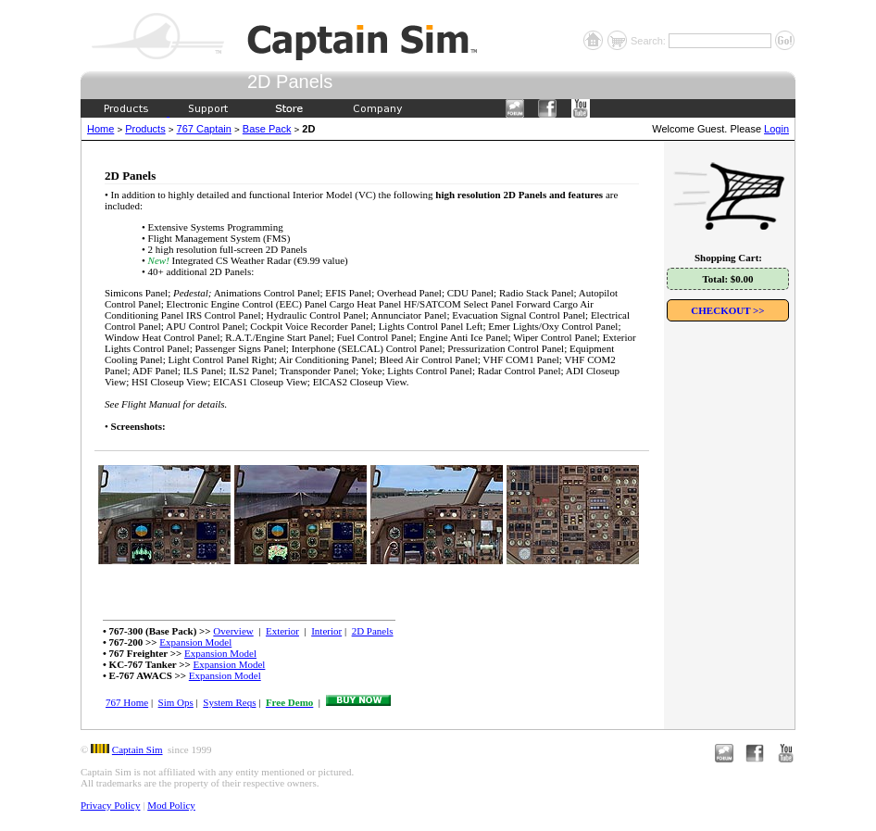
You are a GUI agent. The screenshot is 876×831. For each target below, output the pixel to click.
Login (776, 128)
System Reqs (229, 702)
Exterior (282, 630)
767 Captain (204, 128)
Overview (233, 630)
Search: (650, 40)
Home (100, 128)
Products (145, 128)
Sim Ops (176, 702)
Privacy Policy (110, 805)
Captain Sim (137, 749)
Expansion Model (195, 642)
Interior (326, 630)
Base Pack (267, 128)
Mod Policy (171, 805)
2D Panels (373, 630)
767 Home (127, 702)
